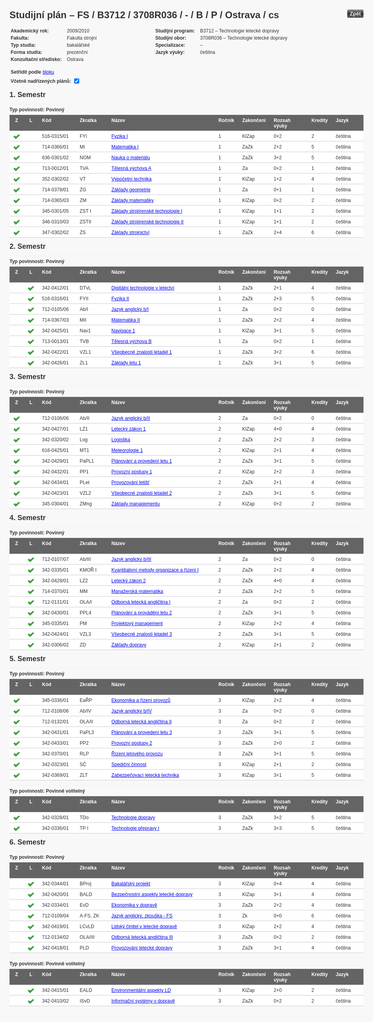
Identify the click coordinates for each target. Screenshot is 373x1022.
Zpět (355, 14)
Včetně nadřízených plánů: (41, 81)
